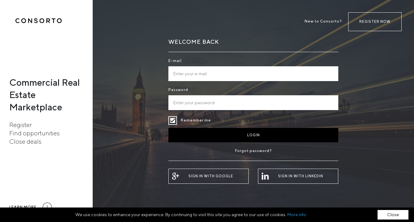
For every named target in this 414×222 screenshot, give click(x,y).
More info (296, 214)
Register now (375, 21)
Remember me (172, 120)
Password (178, 89)
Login (253, 135)
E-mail (175, 60)
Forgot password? (253, 150)
